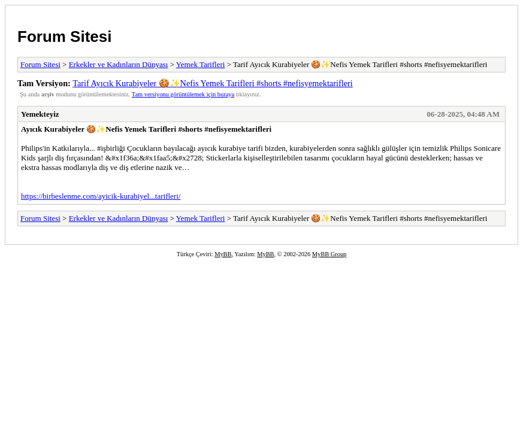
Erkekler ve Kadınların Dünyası (118, 64)
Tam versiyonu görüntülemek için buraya (183, 94)
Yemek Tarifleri (200, 64)
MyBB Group (329, 254)
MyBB (222, 254)
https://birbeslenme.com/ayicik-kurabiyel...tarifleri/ (100, 196)
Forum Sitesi (64, 36)
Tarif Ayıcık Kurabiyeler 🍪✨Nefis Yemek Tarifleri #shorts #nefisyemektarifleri (212, 83)
